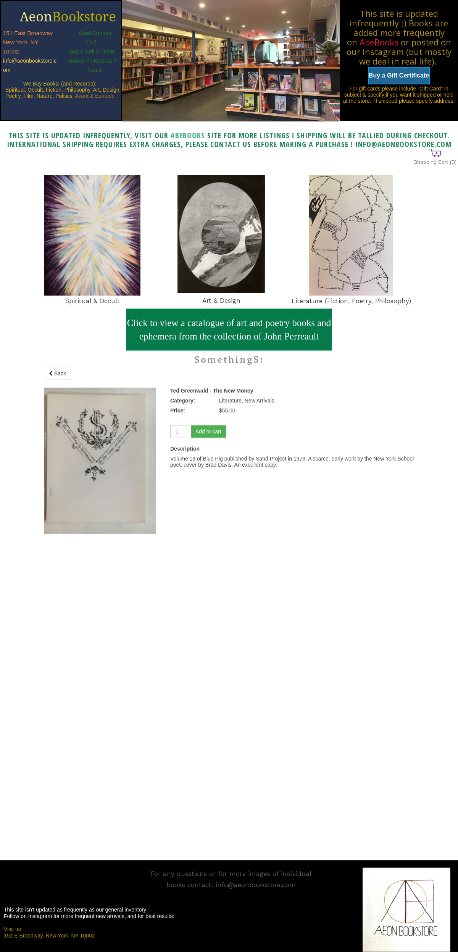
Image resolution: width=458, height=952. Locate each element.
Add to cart (208, 431)
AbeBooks (379, 42)
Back (57, 373)
